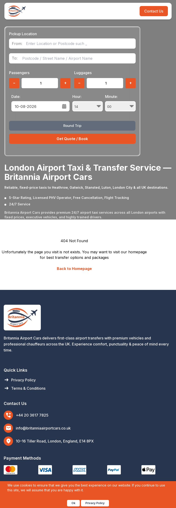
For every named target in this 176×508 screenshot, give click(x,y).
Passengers (19, 72)
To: (14, 58)
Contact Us (153, 11)
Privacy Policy (20, 380)
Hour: (87, 102)
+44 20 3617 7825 (32, 415)
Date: (15, 96)
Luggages (83, 72)
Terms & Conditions (24, 388)
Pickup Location (23, 33)
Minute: (120, 102)
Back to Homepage (74, 268)
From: (17, 43)
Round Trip (72, 125)
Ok (73, 503)
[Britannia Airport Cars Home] (88, 317)
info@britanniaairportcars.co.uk (43, 428)
